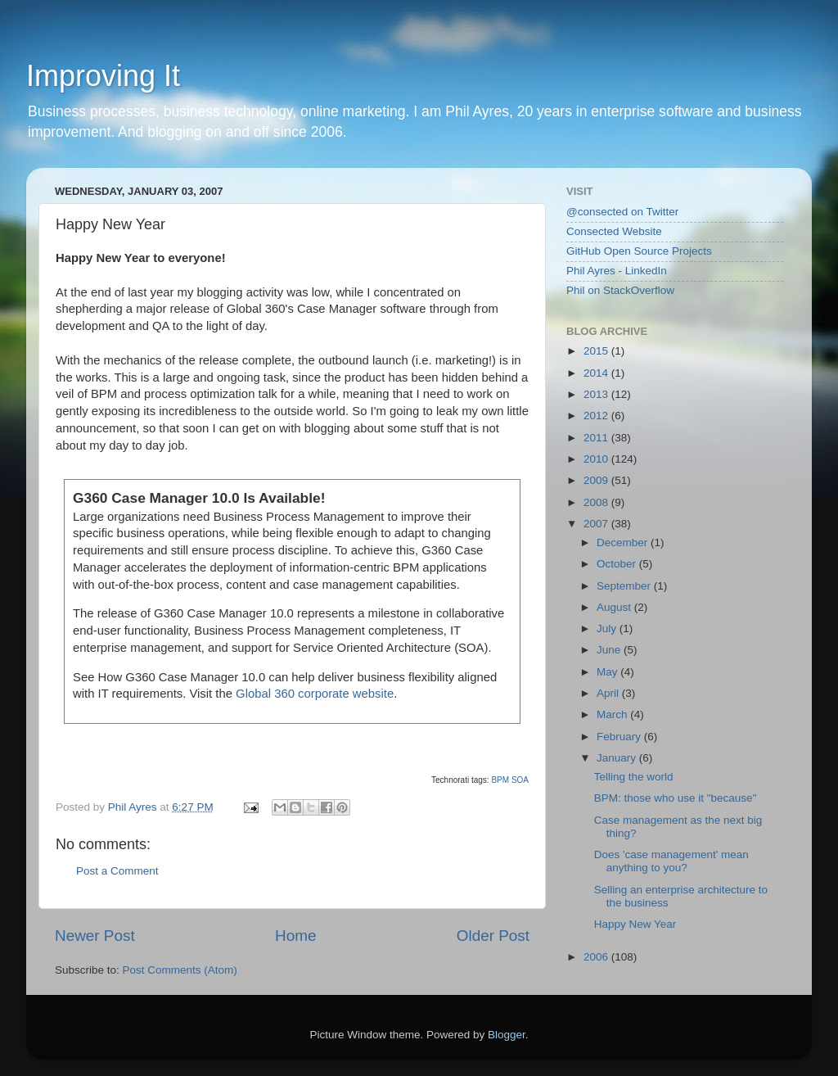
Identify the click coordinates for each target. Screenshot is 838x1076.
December (624, 542)
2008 (597, 502)
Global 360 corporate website (315, 693)
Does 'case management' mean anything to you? (671, 861)
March (613, 714)
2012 (597, 415)
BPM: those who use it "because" (675, 798)
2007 (597, 524)
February (620, 736)
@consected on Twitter (622, 212)
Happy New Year (635, 924)
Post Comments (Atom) (180, 970)
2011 (597, 438)
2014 (597, 373)
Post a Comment (117, 871)
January (618, 758)
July (608, 628)
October (618, 564)
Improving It (103, 76)
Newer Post (95, 935)
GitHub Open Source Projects (639, 251)
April (609, 693)
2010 (597, 459)
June (610, 650)
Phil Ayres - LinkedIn (616, 270)
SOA (520, 779)
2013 (597, 394)
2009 (597, 480)
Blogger (506, 1035)
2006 (597, 957)
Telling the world (634, 777)
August (615, 607)
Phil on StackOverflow (620, 290)
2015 (597, 351)
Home (295, 935)
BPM (500, 779)
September (625, 586)
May (608, 672)
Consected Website (614, 231)
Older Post (493, 935)
